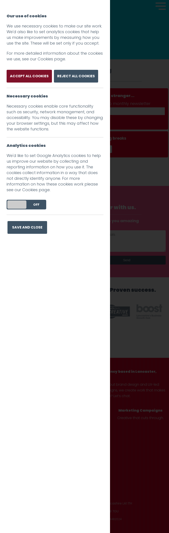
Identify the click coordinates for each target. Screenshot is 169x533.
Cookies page (51, 59)
